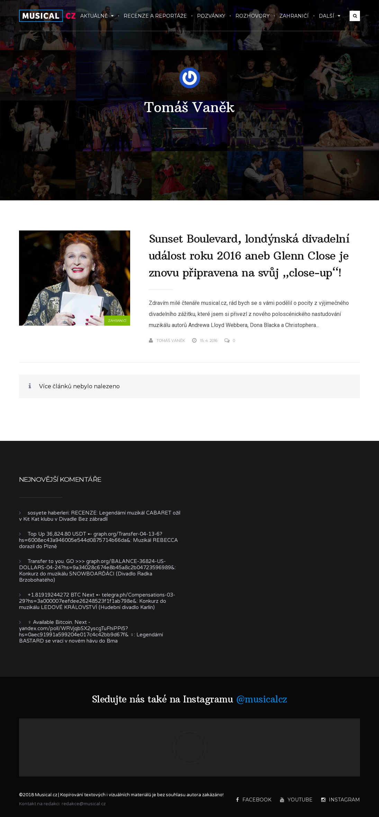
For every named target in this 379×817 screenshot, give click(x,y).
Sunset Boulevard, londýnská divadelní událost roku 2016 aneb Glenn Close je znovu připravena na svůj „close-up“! (249, 256)
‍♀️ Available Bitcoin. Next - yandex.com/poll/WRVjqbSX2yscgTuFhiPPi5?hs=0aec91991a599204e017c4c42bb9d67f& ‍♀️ (76, 628)
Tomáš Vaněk (189, 107)
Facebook (253, 800)
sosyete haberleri (48, 513)
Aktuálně (97, 16)
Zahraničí (294, 16)
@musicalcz (261, 699)
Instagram (340, 800)
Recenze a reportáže (155, 16)
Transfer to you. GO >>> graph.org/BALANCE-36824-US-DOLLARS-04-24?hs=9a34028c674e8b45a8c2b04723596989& (97, 564)
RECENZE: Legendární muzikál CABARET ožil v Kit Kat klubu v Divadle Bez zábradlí (99, 516)
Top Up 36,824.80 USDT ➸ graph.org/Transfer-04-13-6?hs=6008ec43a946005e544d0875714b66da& (90, 537)
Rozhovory (252, 16)
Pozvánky (211, 16)
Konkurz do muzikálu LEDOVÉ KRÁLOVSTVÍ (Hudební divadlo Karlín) (92, 604)
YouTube (296, 800)
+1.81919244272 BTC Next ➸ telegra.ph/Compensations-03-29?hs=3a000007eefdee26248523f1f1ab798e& (97, 598)
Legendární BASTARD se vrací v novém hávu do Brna (91, 638)
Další (329, 16)
